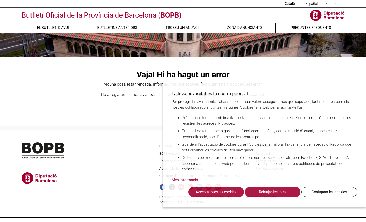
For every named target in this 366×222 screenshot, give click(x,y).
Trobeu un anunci (182, 28)
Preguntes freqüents (311, 28)
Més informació (185, 179)
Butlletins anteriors (117, 28)
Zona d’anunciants (244, 28)
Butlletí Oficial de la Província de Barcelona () (101, 15)
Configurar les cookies (329, 192)
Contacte (333, 4)
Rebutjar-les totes (272, 192)
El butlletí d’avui (53, 28)
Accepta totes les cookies (216, 192)
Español (311, 4)
